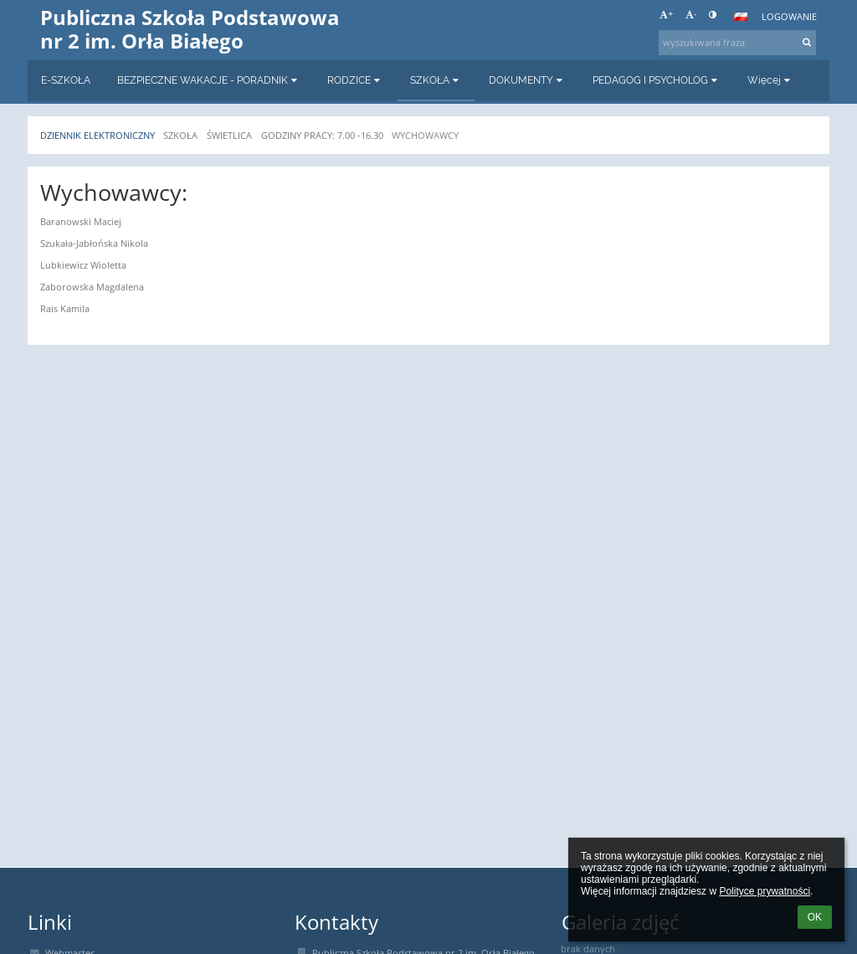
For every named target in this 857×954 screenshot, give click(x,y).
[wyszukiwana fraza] (737, 42)
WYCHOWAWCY (425, 135)
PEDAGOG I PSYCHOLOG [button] (657, 80)
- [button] (691, 14)
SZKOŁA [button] (436, 80)
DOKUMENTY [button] (527, 80)
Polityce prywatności (764, 891)
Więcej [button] (770, 80)
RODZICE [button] (355, 80)
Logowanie (789, 17)
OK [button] (815, 917)
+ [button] (666, 14)
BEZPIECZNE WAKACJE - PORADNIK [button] (208, 80)
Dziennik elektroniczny (97, 135)
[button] (740, 17)
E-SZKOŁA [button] (65, 80)
